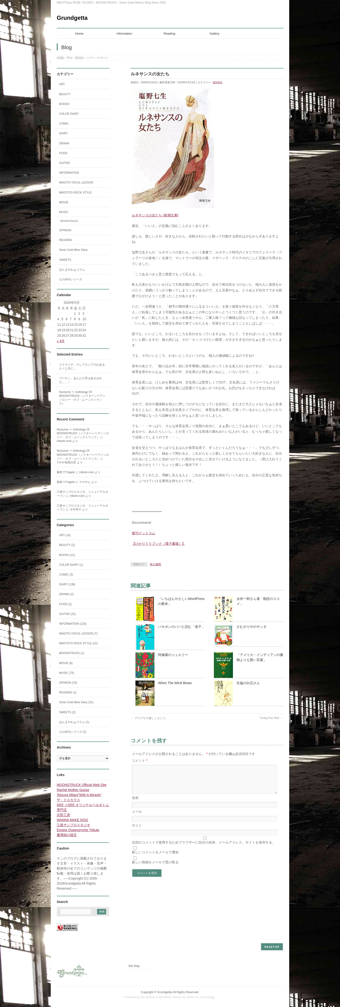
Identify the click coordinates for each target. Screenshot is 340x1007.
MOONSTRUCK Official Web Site (81, 785)
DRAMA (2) (66, 594)
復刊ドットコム (143, 533)
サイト (137, 831)
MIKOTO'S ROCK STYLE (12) (78, 643)
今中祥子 (75, 509)
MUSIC (63, 212)
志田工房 (63, 815)
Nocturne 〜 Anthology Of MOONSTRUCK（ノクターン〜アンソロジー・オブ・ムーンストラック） (82, 397)
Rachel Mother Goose (73, 790)
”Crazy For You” (271, 718)
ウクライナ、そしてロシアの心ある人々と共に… (82, 366)
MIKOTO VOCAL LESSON (76, 182)
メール (137, 817)
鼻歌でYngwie (66, 472)
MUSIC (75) (66, 673)
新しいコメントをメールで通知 (155, 858)
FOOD (63, 153)
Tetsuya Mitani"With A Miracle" (79, 795)
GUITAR (64, 163)
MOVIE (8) (66, 663)
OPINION (65, 230)
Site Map (133, 966)
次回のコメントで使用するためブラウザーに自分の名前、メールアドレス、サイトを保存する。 (203, 848)
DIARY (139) (67, 584)
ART (62, 84)
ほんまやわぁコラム (72, 269)
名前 (135, 803)
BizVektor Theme (170, 997)
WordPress (148, 997)
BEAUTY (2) (67, 545)
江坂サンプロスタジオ (73, 825)
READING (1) (68, 692)
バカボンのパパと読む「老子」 (181, 627)
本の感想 (155, 564)
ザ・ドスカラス (68, 800)
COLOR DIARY (69, 113)
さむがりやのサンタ (252, 627)
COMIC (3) (66, 574)
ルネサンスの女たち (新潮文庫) (155, 215)
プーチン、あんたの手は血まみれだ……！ (80, 380)
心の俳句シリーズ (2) (72, 732)
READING (65, 240)
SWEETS (65, 260)
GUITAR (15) (67, 614)
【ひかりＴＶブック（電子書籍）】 (158, 543)
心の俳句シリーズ (70, 279)
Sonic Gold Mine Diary (73, 250)
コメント (139, 760)
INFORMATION (69, 172)
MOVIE (63, 202)
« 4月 (61, 341)
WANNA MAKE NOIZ (72, 820)
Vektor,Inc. (193, 997)
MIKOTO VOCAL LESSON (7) (78, 633)
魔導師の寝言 (67, 835)
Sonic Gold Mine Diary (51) (76, 702)
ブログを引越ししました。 (150, 718)
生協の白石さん (248, 683)
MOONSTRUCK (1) (71, 653)
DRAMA (64, 143)
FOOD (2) (65, 604)
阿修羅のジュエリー (173, 655)
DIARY (63, 133)
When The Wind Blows (175, 683)
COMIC (64, 123)
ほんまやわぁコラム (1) (74, 722)
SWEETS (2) (67, 712)
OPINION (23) (68, 682)
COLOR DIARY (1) (71, 564)
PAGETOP (271, 946)
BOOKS (217, 82)
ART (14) (65, 535)
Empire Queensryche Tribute (78, 830)
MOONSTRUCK (69, 221)
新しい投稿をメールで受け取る (155, 868)
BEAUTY (65, 94)
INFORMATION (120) (72, 623)
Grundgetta (72, 18)
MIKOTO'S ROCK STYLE (75, 192)
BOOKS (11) (67, 555)
